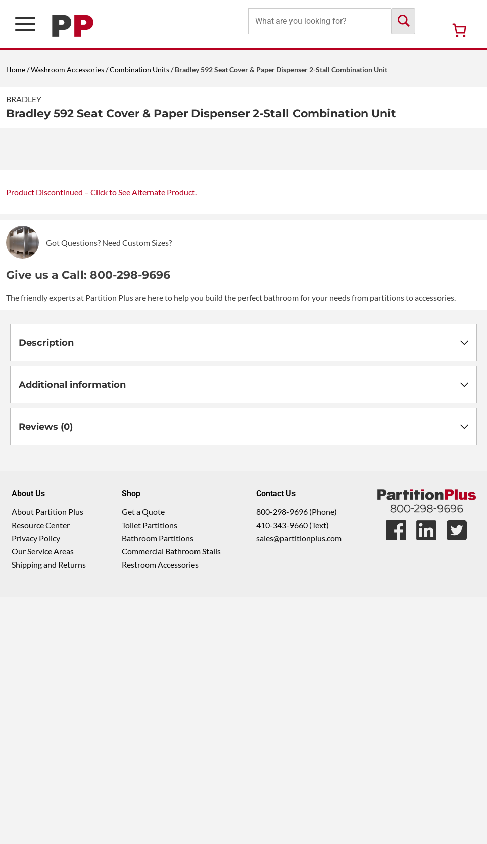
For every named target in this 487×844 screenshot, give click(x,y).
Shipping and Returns (49, 811)
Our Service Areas (43, 798)
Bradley (23, 99)
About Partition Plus (47, 758)
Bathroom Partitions (157, 784)
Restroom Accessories (160, 811)
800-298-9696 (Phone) (296, 758)
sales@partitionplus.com (299, 784)
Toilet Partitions (149, 771)
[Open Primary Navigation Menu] (25, 24)
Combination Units (139, 69)
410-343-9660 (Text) (292, 771)
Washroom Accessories (67, 69)
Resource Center (41, 771)
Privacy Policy (36, 784)
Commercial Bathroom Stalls (171, 798)
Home (15, 69)
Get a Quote (143, 758)
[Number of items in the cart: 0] (459, 30)
